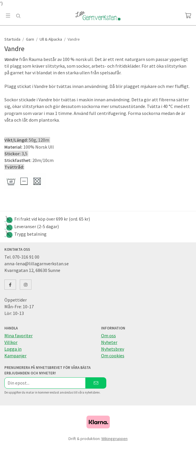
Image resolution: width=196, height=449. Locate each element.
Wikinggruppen (114, 438)
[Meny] (8, 15)
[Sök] (18, 16)
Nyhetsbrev (112, 349)
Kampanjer (15, 355)
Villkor (10, 342)
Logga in (13, 349)
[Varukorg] (188, 15)
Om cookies (112, 355)
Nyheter (109, 342)
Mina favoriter (18, 335)
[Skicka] (96, 383)
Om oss (108, 335)
